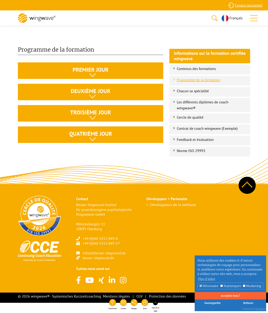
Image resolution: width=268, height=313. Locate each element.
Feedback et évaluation (195, 139)
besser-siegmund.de (98, 257)
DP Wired (260, 308)
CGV (139, 296)
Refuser (248, 303)
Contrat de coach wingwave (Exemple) (207, 128)
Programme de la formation (198, 79)
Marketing (252, 286)
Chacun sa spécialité (193, 91)
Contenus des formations (196, 68)
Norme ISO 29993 (191, 150)
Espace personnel (248, 5)
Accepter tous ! (230, 295)
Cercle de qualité (190, 117)
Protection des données (167, 296)
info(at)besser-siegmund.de (104, 253)
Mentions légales (116, 296)
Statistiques (230, 286)
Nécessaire (209, 286)
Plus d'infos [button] (206, 279)
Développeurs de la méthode (173, 204)
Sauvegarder (212, 303)
